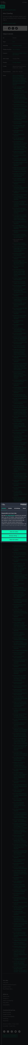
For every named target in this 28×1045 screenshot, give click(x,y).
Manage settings (14, 535)
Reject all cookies (14, 539)
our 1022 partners (10, 515)
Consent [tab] (4, 508)
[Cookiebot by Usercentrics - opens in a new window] (20, 504)
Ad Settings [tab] (17, 508)
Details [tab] (10, 508)
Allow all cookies (14, 531)
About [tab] (24, 508)
